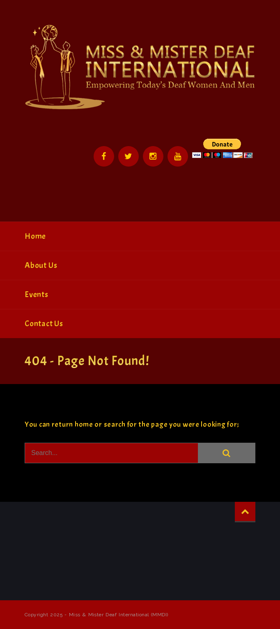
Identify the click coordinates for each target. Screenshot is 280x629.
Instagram (153, 156)
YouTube (178, 156)
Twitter (128, 156)
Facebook (104, 156)
